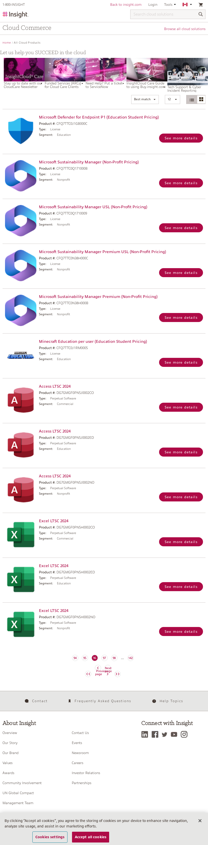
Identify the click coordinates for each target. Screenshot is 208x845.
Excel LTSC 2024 (53, 521)
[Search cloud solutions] (167, 14)
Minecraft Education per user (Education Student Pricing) (93, 342)
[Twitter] (166, 734)
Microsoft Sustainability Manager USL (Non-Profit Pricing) (93, 207)
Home (7, 42)
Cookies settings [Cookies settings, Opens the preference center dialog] (49, 839)
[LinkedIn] (146, 734)
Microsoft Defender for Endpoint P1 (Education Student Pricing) (99, 117)
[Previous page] (88, 674)
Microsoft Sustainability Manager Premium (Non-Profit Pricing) (98, 297)
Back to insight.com (126, 5)
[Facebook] (156, 734)
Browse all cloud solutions (184, 29)
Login (152, 5)
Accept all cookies (91, 839)
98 (114, 658)
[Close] (199, 822)
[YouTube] (175, 734)
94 (75, 658)
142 (130, 658)
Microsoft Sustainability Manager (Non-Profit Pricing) (89, 162)
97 (104, 658)
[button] (145, 99)
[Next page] (117, 674)
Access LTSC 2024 (55, 386)
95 (84, 658)
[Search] (200, 14)
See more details (181, 138)
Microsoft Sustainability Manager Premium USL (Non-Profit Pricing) (102, 252)
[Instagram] (185, 734)
